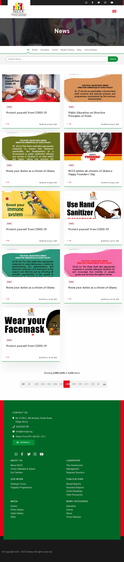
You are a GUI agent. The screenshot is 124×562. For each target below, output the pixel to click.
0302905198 (22, 426)
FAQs (13, 517)
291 (86, 399)
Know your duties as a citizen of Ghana (30, 186)
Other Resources (74, 495)
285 (49, 399)
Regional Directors (75, 472)
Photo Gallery (17, 510)
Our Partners (17, 472)
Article (35, 50)
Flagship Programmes (21, 487)
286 (55, 399)
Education (45, 50)
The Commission (74, 465)
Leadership (73, 460)
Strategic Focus (18, 484)
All (28, 50)
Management (72, 469)
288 (68, 399)
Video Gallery (17, 513)
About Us (16, 460)
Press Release (91, 50)
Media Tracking (67, 50)
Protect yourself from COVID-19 (26, 120)
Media (14, 501)
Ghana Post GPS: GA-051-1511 (31, 436)
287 (61, 399)
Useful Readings (74, 491)
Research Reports (75, 487)
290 (80, 399)
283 (36, 399)
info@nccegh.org (24, 431)
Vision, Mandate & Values (23, 469)
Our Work (17, 479)
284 (43, 399)
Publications (74, 479)
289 (74, 399)
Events (55, 50)
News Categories (77, 501)
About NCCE (16, 465)
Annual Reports (73, 484)
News (79, 50)
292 (93, 399)
